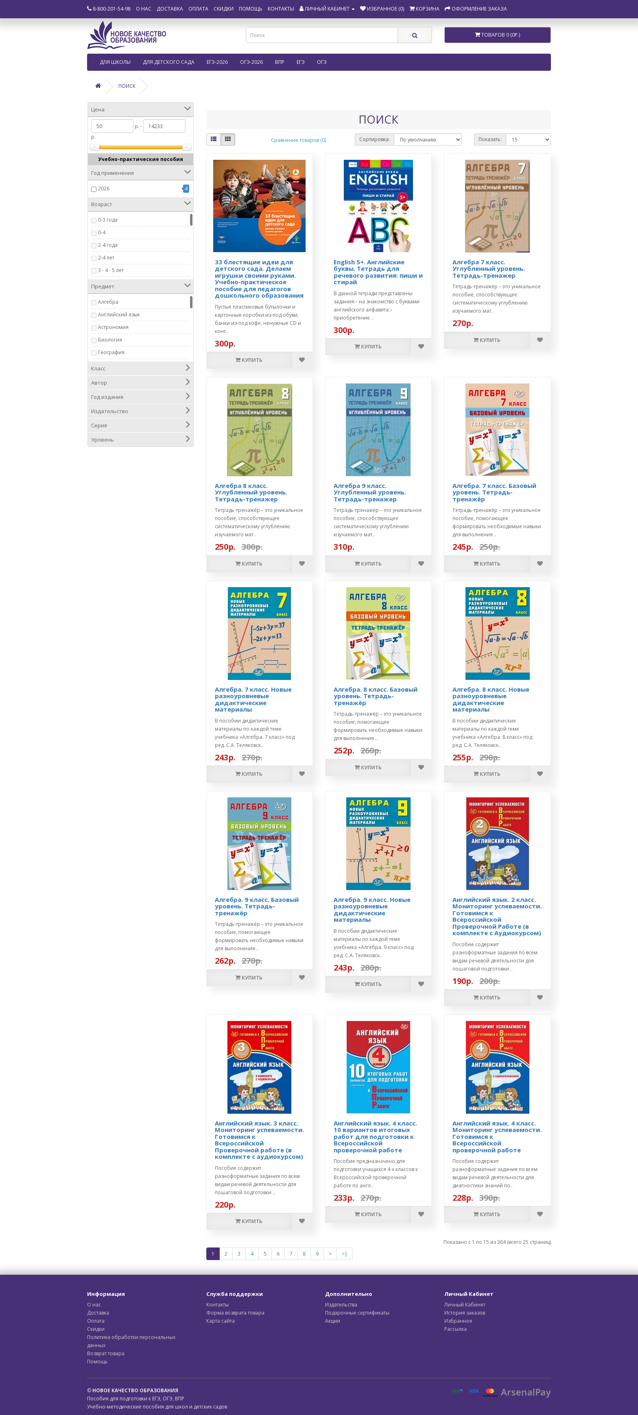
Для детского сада (168, 62)
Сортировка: (374, 139)
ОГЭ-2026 (251, 62)
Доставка (170, 8)
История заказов (464, 1312)
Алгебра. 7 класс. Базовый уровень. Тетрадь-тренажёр (494, 492)
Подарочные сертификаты (357, 1312)
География (111, 352)
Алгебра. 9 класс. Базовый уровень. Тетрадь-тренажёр (257, 906)
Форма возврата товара (235, 1312)
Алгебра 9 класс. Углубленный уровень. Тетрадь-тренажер (370, 492)
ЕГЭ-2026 (217, 62)
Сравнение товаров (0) (298, 140)
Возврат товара (106, 1353)
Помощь (250, 8)
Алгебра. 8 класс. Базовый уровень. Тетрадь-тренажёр (375, 696)
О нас (143, 8)
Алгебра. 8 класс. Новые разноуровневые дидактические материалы (490, 699)
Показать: (490, 139)
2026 (103, 188)
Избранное (458, 1320)
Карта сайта (220, 1320)
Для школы (115, 62)
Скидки (224, 8)
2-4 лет (106, 257)
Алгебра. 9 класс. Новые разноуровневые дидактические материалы (372, 909)
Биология (110, 339)
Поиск (126, 86)
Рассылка (455, 1329)
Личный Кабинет (464, 1304)
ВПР (279, 62)
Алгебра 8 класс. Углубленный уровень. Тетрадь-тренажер (251, 492)
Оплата (198, 8)
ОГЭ (322, 62)
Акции (332, 1320)
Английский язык (119, 314)
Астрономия (113, 327)
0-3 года (108, 219)
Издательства (341, 1304)
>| (344, 1253)
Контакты (281, 8)
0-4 (101, 232)
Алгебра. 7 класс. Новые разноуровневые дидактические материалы (253, 699)
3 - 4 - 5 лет (111, 270)
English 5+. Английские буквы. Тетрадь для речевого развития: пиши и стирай (378, 272)
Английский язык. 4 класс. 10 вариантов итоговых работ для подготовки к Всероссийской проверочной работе (375, 1136)
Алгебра (108, 301)
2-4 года (108, 245)
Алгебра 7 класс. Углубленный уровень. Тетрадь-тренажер (488, 268)
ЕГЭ (301, 62)
